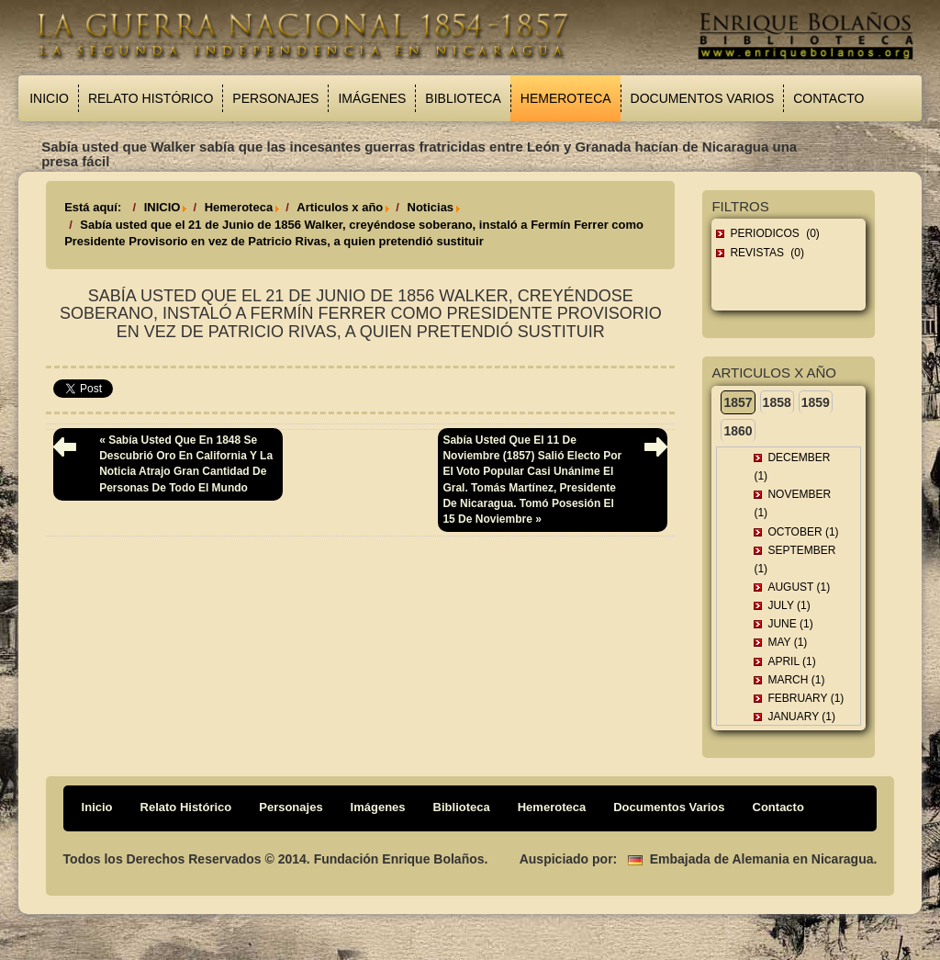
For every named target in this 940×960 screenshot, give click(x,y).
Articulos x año (340, 207)
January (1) (801, 716)
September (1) (794, 559)
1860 (737, 431)
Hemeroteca (565, 98)
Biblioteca (462, 98)
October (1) (802, 531)
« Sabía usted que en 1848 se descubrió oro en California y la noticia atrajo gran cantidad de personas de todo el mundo (186, 463)
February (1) (805, 698)
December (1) (792, 466)
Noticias (431, 207)
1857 (737, 402)
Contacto (828, 98)
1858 (777, 402)
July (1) (788, 605)
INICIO (162, 207)
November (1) (792, 503)
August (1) (798, 587)
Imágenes (372, 98)
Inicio (49, 98)
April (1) (791, 661)
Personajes (275, 98)
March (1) (795, 679)
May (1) (787, 642)
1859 (815, 402)
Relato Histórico (150, 98)
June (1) (789, 623)
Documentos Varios (703, 98)
